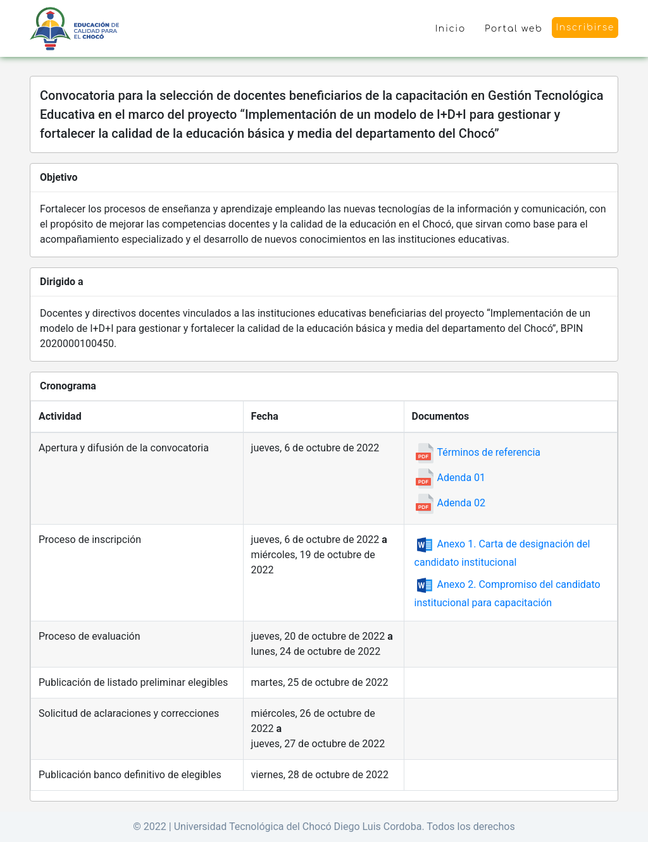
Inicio (450, 29)
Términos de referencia (477, 452)
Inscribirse (585, 27)
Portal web (514, 29)
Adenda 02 (449, 503)
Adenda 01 (449, 478)
